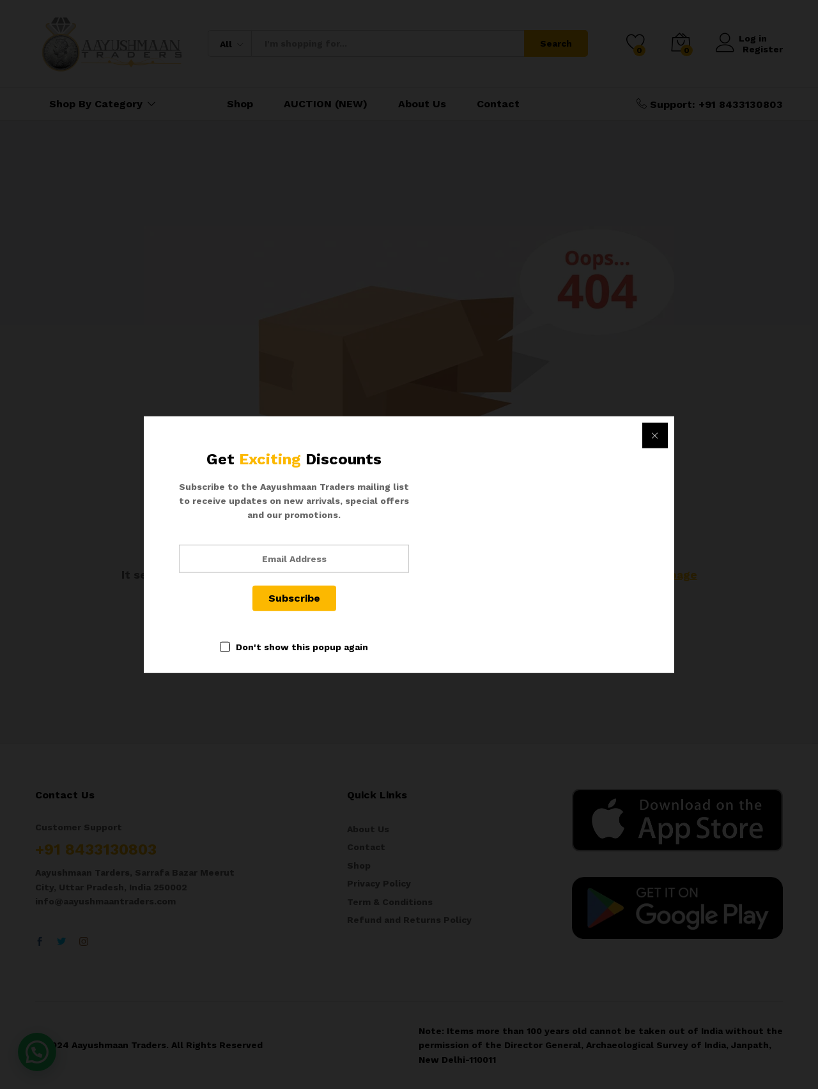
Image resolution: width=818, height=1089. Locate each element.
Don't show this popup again (302, 646)
